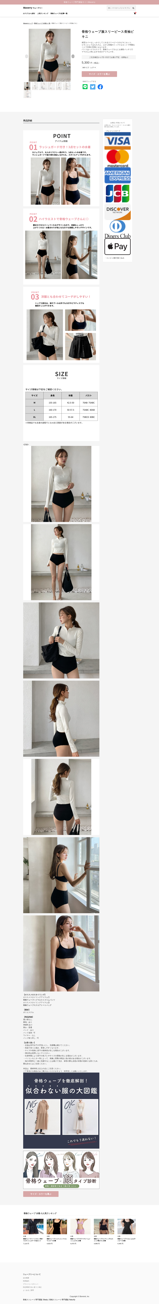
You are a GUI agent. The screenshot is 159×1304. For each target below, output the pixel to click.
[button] (72, 56)
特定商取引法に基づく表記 (32, 1287)
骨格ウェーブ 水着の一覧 (42, 23)
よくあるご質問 (28, 1290)
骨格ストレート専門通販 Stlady (35, 1300)
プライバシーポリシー (30, 1284)
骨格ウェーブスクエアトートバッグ (37, 1005)
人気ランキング (42, 13)
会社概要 (26, 1278)
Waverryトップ (28, 23)
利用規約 (26, 1281)
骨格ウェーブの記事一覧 (58, 13)
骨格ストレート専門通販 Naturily (62, 1300)
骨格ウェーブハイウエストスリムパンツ (39, 1000)
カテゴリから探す (29, 13)
